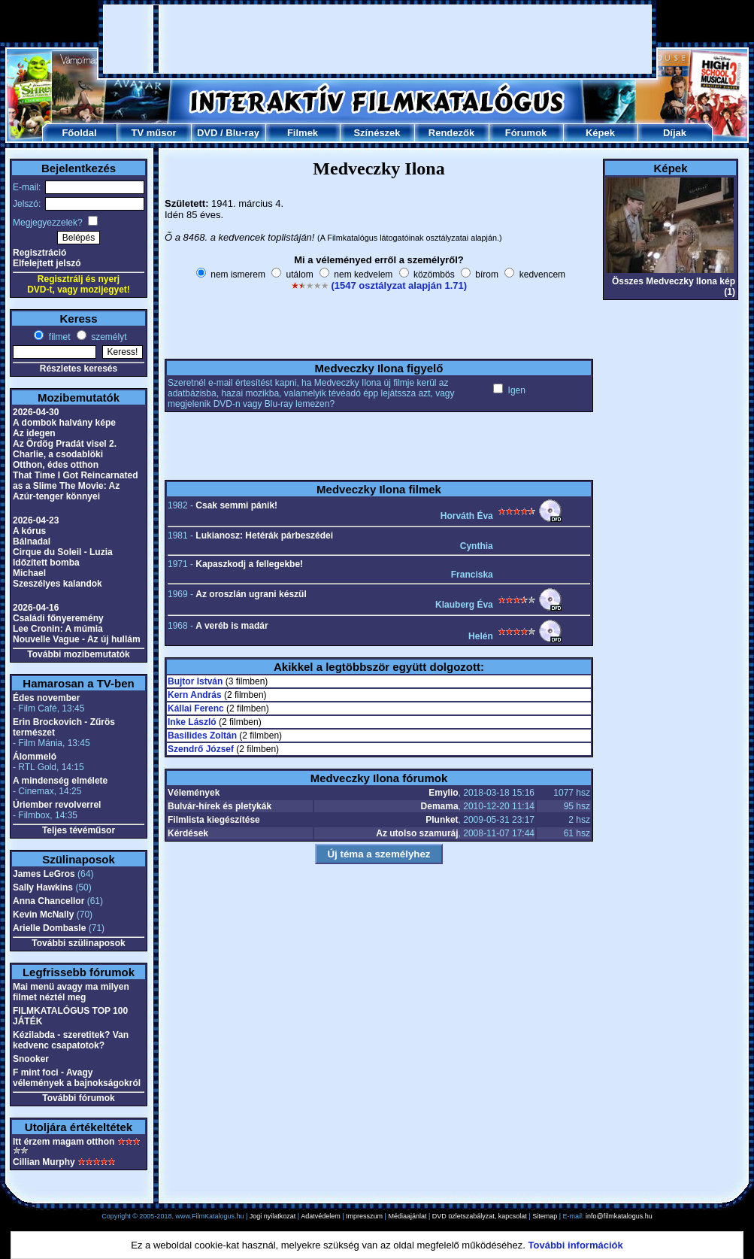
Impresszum (364, 1216)
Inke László (192, 722)
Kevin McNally (43, 914)
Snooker (31, 1059)
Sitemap (544, 1216)
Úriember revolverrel (57, 804)
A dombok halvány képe (64, 422)
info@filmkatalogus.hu (619, 1216)
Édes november (46, 698)
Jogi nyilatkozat (273, 1216)
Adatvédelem (321, 1216)
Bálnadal (31, 541)
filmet (58, 337)
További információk (575, 1245)
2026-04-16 (36, 607)
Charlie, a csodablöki (58, 454)
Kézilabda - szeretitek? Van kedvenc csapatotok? (71, 1040)
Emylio (443, 792)
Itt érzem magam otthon (63, 1141)
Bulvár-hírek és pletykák (219, 806)
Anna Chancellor (48, 901)
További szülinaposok (78, 943)
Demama (440, 806)
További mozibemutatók (78, 654)
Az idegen (34, 433)
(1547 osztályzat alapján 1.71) (399, 285)
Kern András (195, 695)
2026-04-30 (36, 412)
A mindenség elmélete (60, 780)
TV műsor (154, 132)
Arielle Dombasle (49, 928)
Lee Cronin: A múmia (58, 628)
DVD (207, 132)
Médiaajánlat (407, 1216)
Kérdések (188, 833)
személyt (108, 337)
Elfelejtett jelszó (47, 263)
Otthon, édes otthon (55, 465)
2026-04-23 (36, 520)
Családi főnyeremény (58, 618)
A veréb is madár (231, 625)
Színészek (376, 132)
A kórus (29, 531)
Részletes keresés (78, 368)
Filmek (302, 132)
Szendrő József (201, 749)
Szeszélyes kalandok (57, 583)
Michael (29, 573)
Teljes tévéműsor (78, 830)
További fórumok (78, 1098)
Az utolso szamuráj (417, 833)
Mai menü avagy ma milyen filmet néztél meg (71, 992)
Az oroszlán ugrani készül (250, 594)
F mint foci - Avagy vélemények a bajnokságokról (77, 1077)
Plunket (441, 820)
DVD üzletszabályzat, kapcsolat (479, 1216)
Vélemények (194, 792)
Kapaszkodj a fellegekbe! (249, 564)
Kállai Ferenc (196, 708)
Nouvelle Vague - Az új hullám (77, 639)
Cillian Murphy (44, 1162)
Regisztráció (39, 252)
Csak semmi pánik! (236, 505)
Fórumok (526, 132)
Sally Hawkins (43, 887)
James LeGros (44, 874)
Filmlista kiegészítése (214, 820)
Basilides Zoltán (202, 735)
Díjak (674, 132)
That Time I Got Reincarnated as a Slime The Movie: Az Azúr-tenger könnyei (75, 486)
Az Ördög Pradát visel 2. (65, 443)
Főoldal (79, 132)
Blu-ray (242, 132)
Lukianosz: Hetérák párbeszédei (264, 535)
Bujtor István (195, 681)
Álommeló (34, 756)
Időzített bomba (46, 562)
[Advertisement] (378, 39)
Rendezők (451, 132)
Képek (600, 132)
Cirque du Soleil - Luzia (63, 552)
